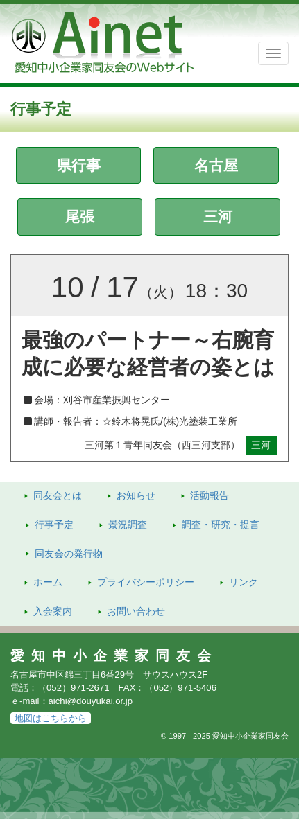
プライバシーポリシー (145, 582)
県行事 (79, 165)
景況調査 (127, 524)
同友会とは (57, 495)
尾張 (79, 216)
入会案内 (52, 611)
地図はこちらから (51, 718)
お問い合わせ (136, 611)
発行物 (69, 553)
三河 (217, 216)
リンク (243, 582)
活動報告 (209, 495)
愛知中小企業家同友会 (114, 655)
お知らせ (136, 495)
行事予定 (54, 524)
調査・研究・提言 (220, 524)
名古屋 (216, 165)
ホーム (47, 582)
